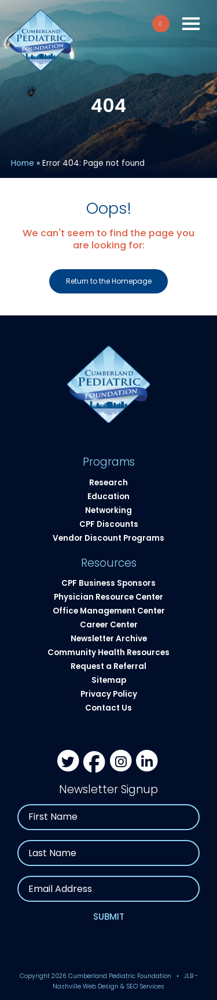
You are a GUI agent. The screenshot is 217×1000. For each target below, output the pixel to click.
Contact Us (108, 707)
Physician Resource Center (108, 597)
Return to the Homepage (109, 281)
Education (108, 496)
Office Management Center (109, 610)
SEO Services (145, 986)
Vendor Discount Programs (108, 538)
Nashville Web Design (86, 986)
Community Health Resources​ (108, 652)
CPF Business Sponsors (108, 583)
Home (22, 163)
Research (108, 482)
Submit (108, 916)
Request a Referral (108, 666)
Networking (108, 510)
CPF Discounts (108, 524)
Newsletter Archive (109, 638)
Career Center (109, 624)
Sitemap (108, 680)
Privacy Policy (108, 694)
